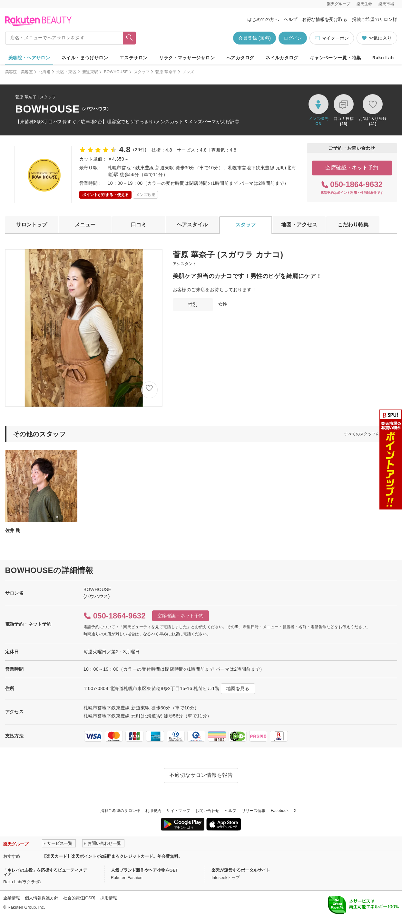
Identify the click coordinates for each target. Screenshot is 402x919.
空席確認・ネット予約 (351, 167)
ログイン (293, 38)
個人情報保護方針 (41, 897)
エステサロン (134, 57)
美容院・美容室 (19, 72)
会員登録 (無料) (254, 38)
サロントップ (31, 224)
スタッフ (142, 72)
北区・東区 (66, 72)
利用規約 (153, 810)
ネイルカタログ (282, 57)
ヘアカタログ (240, 57)
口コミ (138, 224)
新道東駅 (90, 72)
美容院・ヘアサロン (29, 57)
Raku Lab (383, 57)
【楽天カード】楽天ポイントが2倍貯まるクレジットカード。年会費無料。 (112, 856)
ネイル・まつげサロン (85, 57)
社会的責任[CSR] (79, 897)
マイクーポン (331, 38)
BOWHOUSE (116, 72)
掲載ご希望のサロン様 (374, 19)
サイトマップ (178, 810)
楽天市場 (386, 4)
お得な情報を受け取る (324, 19)
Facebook (280, 810)
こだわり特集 (353, 224)
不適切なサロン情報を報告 (201, 775)
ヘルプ (290, 19)
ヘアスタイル (192, 224)
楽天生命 (364, 4)
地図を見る (238, 688)
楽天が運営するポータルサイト (240, 870)
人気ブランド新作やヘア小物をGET (144, 870)
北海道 (45, 72)
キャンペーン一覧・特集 (335, 57)
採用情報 (108, 897)
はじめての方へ (263, 19)
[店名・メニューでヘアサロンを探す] (64, 38)
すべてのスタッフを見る (366, 434)
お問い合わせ (207, 810)
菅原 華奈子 (166, 72)
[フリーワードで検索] (129, 38)
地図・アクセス (299, 224)
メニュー (85, 224)
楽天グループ (338, 4)
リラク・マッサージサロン (187, 57)
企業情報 (11, 897)
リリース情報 (254, 810)
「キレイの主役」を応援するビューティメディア (45, 872)
